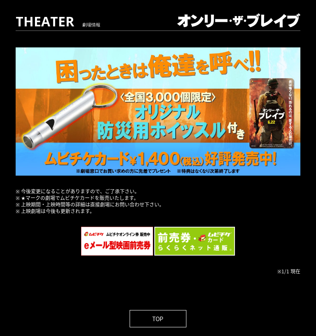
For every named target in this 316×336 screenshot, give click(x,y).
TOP (157, 319)
